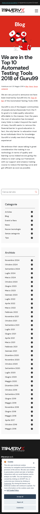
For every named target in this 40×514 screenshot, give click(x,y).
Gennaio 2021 (11, 351)
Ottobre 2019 (11, 390)
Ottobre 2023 (11, 282)
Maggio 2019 (10, 403)
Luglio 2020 (10, 372)
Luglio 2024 (10, 273)
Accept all (20, 496)
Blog (26, 86)
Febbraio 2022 (11, 312)
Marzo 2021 (10, 342)
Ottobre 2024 (11, 264)
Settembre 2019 (12, 394)
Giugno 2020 (11, 377)
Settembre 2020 (12, 368)
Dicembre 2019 (11, 385)
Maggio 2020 (11, 381)
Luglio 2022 (10, 299)
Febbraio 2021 (11, 346)
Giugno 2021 (10, 333)
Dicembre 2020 (12, 355)
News (31, 86)
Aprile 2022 (10, 303)
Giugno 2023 (11, 286)
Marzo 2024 (10, 277)
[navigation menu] (36, 11)
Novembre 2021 (12, 316)
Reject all (20, 502)
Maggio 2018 (10, 416)
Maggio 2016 (10, 428)
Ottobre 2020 (11, 364)
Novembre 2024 (12, 260)
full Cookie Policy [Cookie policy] (13, 490)
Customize (7, 483)
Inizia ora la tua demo (9, 3)
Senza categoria (12, 233)
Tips (7, 238)
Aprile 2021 (10, 338)
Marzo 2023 (10, 290)
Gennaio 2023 (11, 295)
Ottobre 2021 (11, 320)
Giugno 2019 (10, 398)
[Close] (33, 463)
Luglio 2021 (10, 329)
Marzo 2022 (10, 308)
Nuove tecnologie (13, 229)
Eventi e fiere (11, 220)
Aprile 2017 (10, 420)
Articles (8, 212)
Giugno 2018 (10, 411)
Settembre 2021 (12, 325)
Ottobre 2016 (11, 424)
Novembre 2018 (12, 407)
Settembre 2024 (12, 269)
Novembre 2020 (12, 359)
